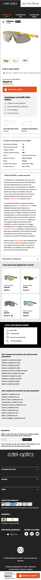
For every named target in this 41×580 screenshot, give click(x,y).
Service (19, 479)
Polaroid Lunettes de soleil (11, 376)
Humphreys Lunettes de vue (12, 402)
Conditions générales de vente (16, 567)
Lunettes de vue (20, 16)
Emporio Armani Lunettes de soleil (14, 371)
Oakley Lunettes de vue (10, 397)
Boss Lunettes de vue (9, 415)
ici (13, 444)
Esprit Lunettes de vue (10, 413)
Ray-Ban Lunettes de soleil (11, 360)
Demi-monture (27, 158)
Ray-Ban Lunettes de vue (11, 394)
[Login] (20, 10)
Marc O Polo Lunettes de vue (12, 399)
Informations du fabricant (11, 259)
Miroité (24, 161)
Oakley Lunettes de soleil (11, 363)
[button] (10, 3)
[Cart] (34, 10)
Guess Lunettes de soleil (11, 381)
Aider (19, 489)
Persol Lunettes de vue (10, 410)
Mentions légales (26, 569)
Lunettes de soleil (6, 16)
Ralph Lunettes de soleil (10, 384)
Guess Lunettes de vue (10, 407)
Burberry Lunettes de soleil (11, 379)
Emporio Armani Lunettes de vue (14, 405)
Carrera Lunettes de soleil (11, 368)
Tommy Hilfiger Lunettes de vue (13, 418)
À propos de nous (19, 469)
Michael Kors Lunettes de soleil (13, 373)
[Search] (7, 10)
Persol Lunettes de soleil (11, 365)
